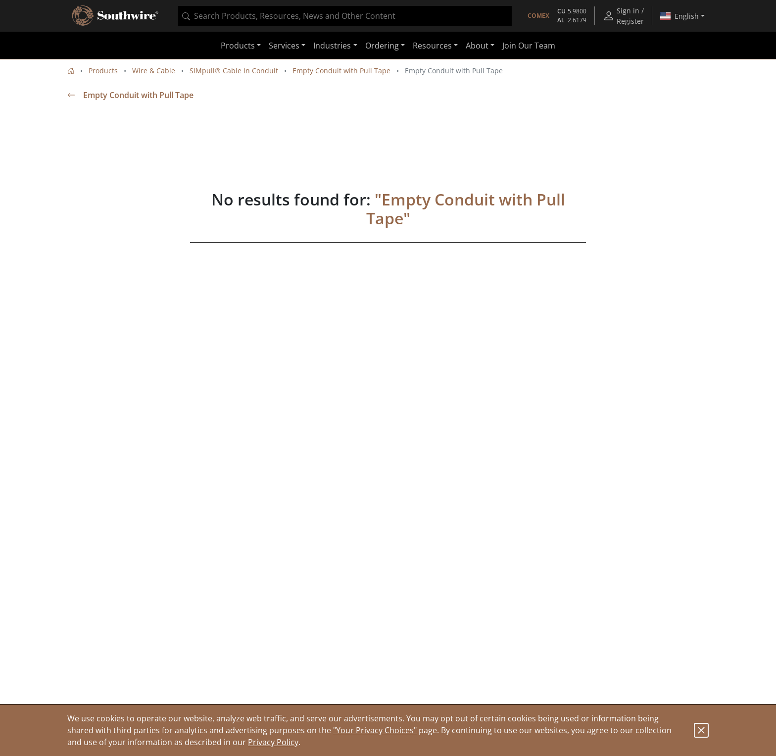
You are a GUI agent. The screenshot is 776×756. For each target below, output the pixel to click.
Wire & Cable (153, 70)
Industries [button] (332, 45)
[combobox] (345, 16)
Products (103, 70)
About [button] (477, 45)
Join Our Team (528, 45)
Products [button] (238, 45)
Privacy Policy (273, 742)
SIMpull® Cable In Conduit (234, 70)
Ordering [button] (382, 45)
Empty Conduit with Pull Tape (341, 70)
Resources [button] (432, 45)
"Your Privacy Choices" (375, 730)
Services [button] (284, 45)
